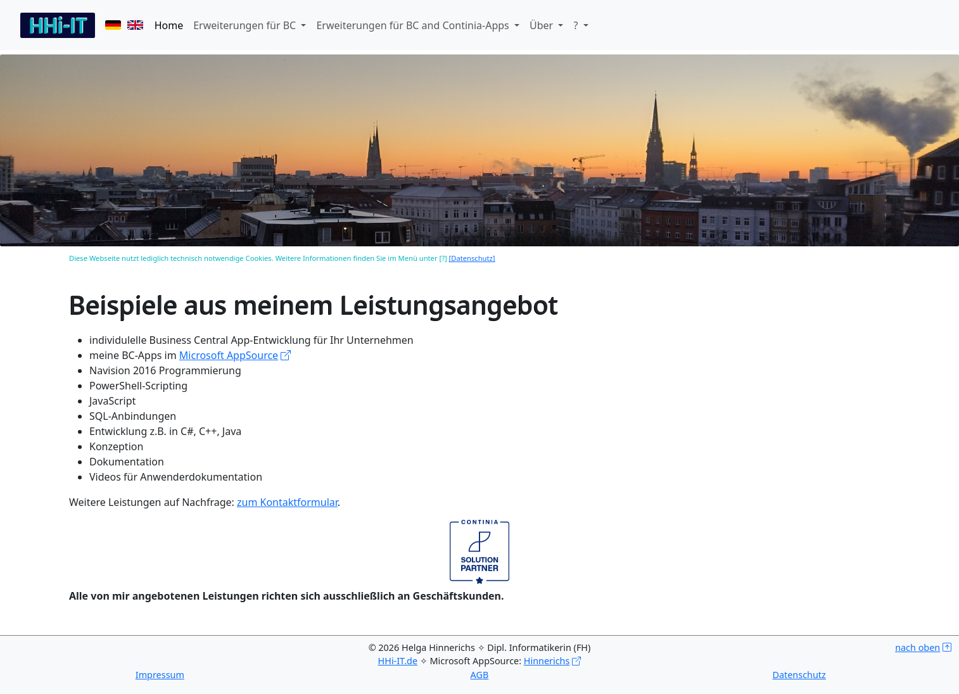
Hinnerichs (547, 661)
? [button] (576, 25)
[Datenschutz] (472, 258)
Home (169, 25)
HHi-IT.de (398, 661)
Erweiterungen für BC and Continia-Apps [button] (413, 25)
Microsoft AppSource (228, 355)
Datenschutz (798, 675)
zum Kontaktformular (287, 502)
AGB (480, 675)
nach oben (917, 647)
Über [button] (543, 25)
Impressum (160, 675)
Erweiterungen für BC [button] (245, 25)
